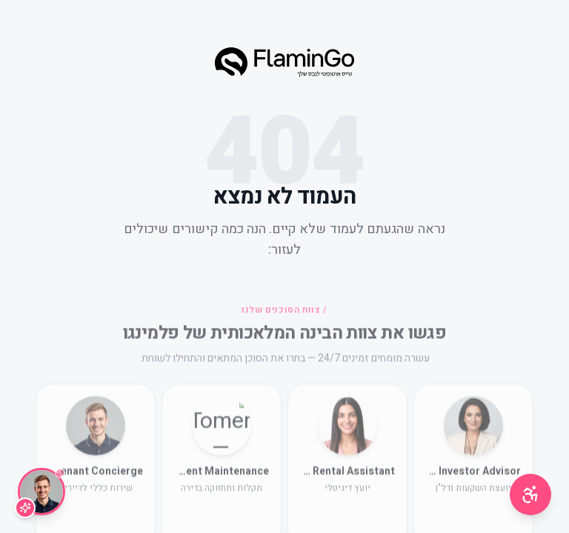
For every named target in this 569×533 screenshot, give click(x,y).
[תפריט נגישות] (530, 494)
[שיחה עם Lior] (41, 491)
